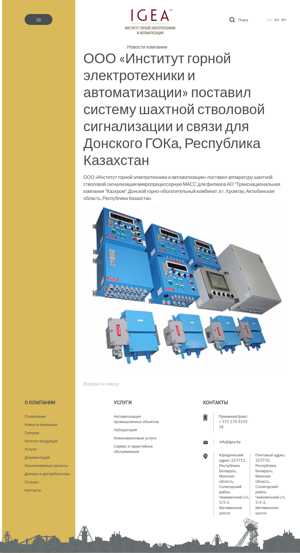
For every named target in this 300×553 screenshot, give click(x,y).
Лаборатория (125, 429)
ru (269, 20)
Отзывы (32, 482)
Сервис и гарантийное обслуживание (133, 449)
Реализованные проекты (46, 465)
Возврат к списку (101, 383)
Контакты (33, 490)
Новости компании (147, 46)
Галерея (32, 432)
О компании (35, 416)
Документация (37, 457)
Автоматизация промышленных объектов (136, 419)
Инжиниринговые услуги (135, 438)
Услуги (30, 449)
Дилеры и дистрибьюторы (47, 473)
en (277, 20)
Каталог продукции (41, 441)
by (284, 20)
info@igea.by (230, 441)
